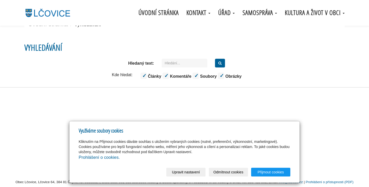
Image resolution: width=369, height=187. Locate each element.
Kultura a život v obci (315, 12)
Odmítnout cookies (228, 172)
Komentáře (176, 76)
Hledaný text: (141, 63)
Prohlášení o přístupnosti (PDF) (330, 182)
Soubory (204, 76)
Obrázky (230, 76)
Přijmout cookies (271, 172)
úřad (226, 12)
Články (150, 76)
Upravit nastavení (186, 172)
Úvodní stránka (158, 12)
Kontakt (198, 12)
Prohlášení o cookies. (99, 157)
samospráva (259, 12)
